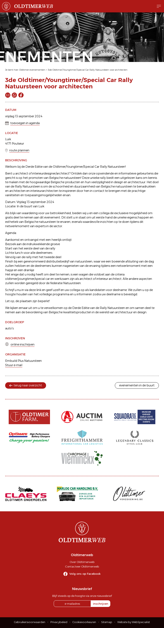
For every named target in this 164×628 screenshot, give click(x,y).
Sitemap (106, 622)
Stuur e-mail (13, 365)
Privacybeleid (58, 622)
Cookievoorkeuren (84, 622)
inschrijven (100, 603)
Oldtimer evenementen (32, 69)
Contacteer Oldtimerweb (82, 566)
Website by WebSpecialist (133, 622)
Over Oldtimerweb (82, 562)
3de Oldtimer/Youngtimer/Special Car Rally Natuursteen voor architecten (87, 69)
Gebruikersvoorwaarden (29, 622)
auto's (9, 328)
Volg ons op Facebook (85, 573)
